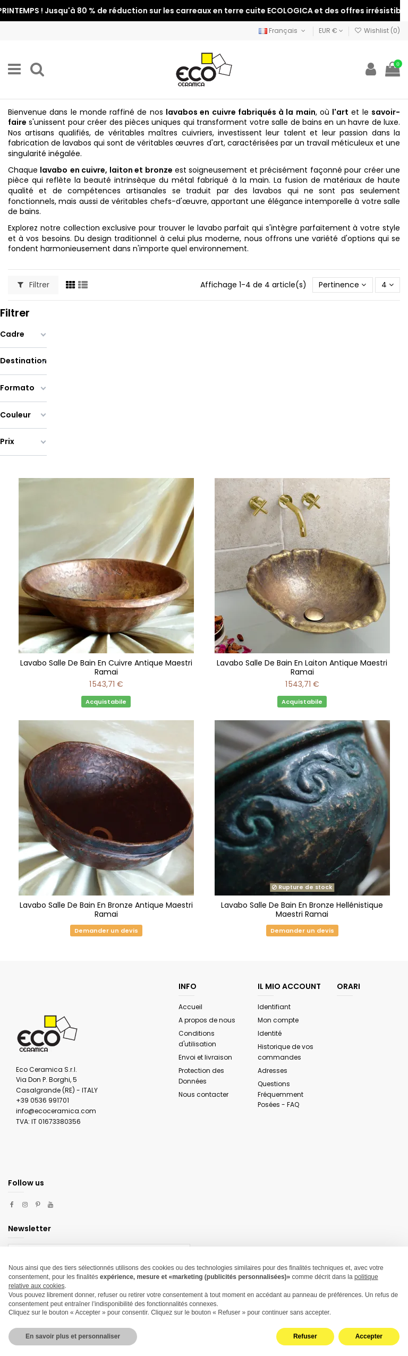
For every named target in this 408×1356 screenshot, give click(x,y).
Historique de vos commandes (285, 1052)
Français (283, 30)
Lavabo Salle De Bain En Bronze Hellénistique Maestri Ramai (302, 909)
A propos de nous (206, 1020)
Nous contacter (203, 1094)
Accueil (190, 1006)
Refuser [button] (305, 1336)
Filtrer (33, 284)
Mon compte (278, 1020)
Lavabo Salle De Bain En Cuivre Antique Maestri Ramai (106, 667)
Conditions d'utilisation (197, 1038)
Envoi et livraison (205, 1057)
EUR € (331, 30)
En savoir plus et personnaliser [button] (73, 1336)
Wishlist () (377, 30)
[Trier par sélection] (342, 285)
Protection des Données (201, 1076)
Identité (270, 1033)
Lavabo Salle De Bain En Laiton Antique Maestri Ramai (302, 667)
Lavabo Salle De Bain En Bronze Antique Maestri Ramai (106, 909)
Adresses (272, 1070)
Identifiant (274, 1006)
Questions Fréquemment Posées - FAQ (280, 1094)
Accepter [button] (368, 1336)
